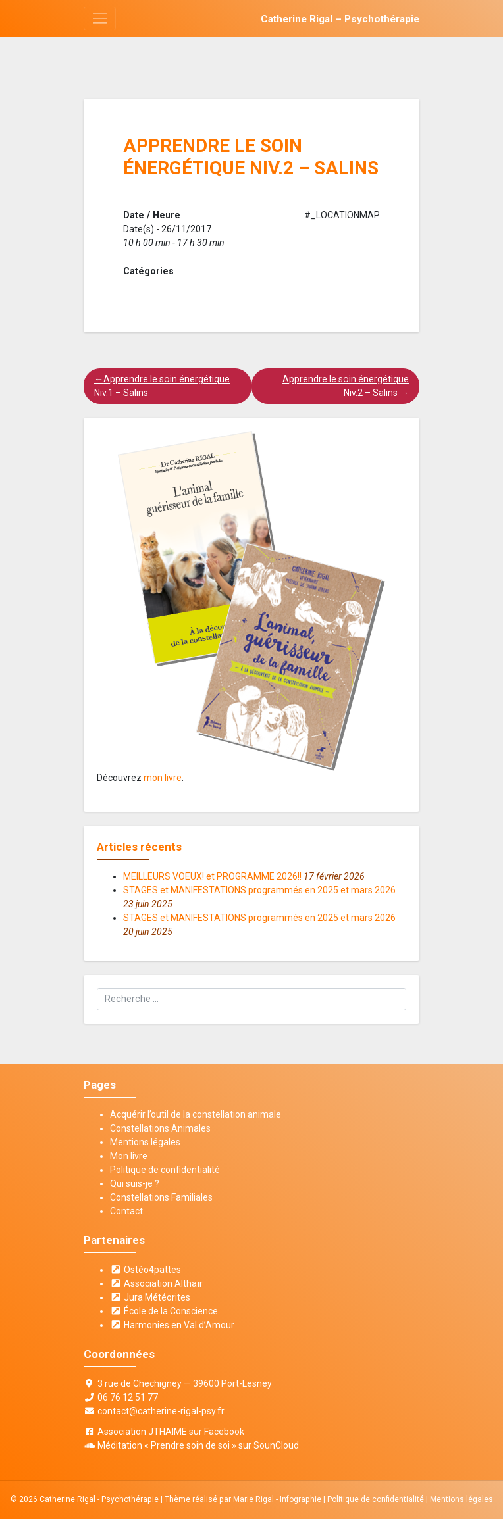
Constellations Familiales (161, 1197)
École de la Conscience (164, 1311)
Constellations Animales (160, 1128)
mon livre (163, 777)
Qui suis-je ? (134, 1183)
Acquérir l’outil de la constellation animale (195, 1114)
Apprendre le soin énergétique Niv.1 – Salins (162, 386)
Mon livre (128, 1156)
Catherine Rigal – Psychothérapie (340, 19)
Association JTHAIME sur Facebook (170, 1431)
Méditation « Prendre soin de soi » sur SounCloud (198, 1445)
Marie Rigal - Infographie (277, 1499)
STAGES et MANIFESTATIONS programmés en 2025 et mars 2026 (259, 890)
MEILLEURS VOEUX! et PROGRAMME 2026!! (212, 876)
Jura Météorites (150, 1297)
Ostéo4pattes (145, 1269)
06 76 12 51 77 (127, 1397)
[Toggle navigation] (100, 18)
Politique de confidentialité (165, 1169)
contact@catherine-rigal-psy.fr (161, 1411)
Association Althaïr (156, 1283)
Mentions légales (145, 1142)
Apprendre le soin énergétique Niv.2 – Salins (345, 386)
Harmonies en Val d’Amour (172, 1325)
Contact (126, 1211)
